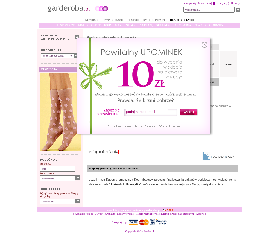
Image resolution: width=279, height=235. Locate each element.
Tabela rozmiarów (146, 213)
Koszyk (200, 213)
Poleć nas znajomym (182, 213)
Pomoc (89, 213)
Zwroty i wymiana (105, 213)
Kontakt (79, 213)
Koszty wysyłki (125, 213)
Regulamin (163, 213)
